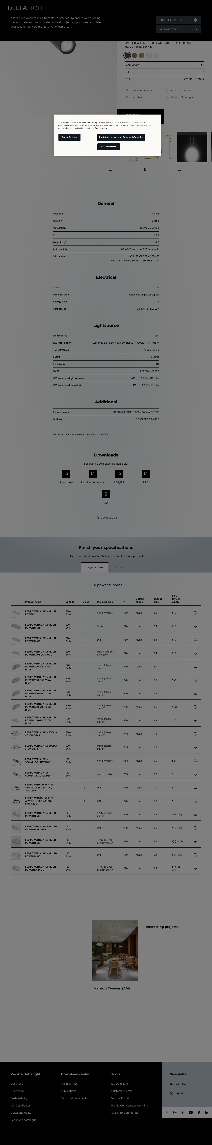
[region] (107, 135)
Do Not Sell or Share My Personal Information (121, 137)
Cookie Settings (69, 137)
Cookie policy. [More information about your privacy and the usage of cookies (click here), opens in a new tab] (101, 128)
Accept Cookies (108, 147)
